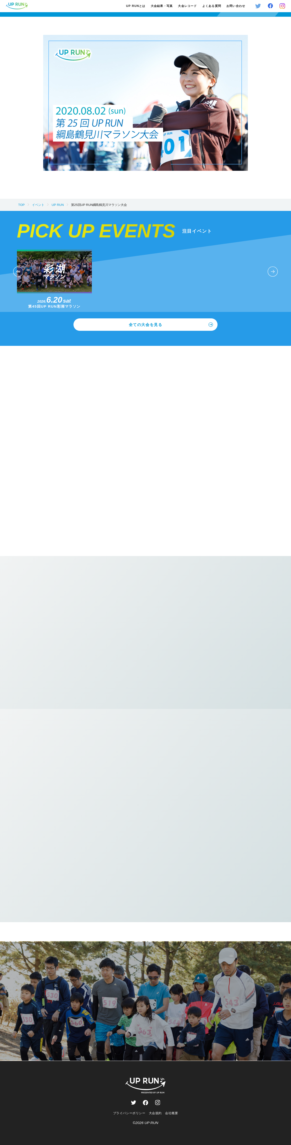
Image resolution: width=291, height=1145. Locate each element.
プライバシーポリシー (129, 1113)
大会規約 (155, 1113)
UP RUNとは (136, 6)
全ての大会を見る (171, 324)
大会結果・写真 (162, 6)
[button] (18, 271)
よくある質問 (211, 6)
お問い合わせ (235, 6)
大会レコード (187, 6)
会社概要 (171, 1113)
